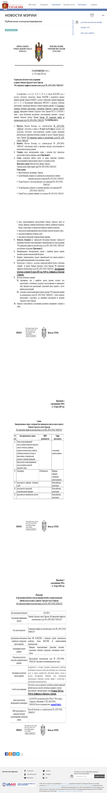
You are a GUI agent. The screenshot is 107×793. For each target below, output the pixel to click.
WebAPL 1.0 (65, 783)
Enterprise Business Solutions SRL (50, 787)
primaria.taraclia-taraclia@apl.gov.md (91, 23)
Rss (45, 777)
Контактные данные (10, 772)
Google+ (47, 774)
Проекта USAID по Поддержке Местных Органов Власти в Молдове (69, 785)
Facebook (28, 770)
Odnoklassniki (30, 774)
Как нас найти (87, 33)
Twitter (47, 770)
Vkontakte (28, 777)
